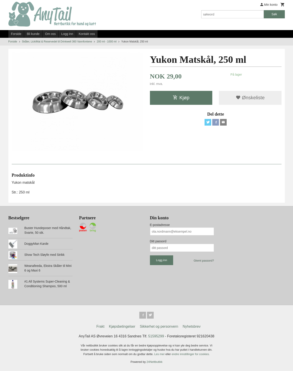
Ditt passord (158, 241)
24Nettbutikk (155, 362)
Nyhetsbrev (192, 327)
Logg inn (67, 34)
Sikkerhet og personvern (159, 327)
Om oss (50, 34)
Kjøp (181, 97)
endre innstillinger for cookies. (191, 354)
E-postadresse (160, 225)
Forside (16, 34)
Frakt (100, 327)
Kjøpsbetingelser (122, 327)
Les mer (160, 354)
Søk (274, 14)
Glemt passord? (204, 260)
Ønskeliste (250, 97)
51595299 (156, 336)
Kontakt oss (87, 34)
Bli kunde (33, 34)
